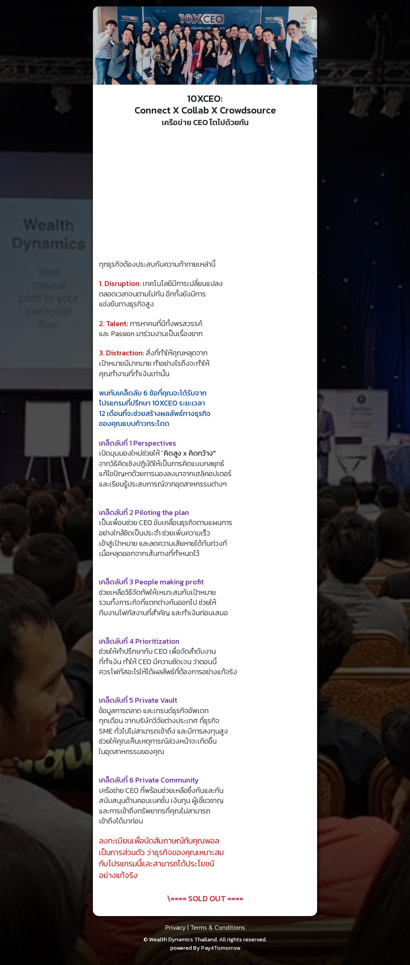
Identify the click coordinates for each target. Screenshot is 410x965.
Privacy (175, 927)
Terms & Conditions (217, 927)
